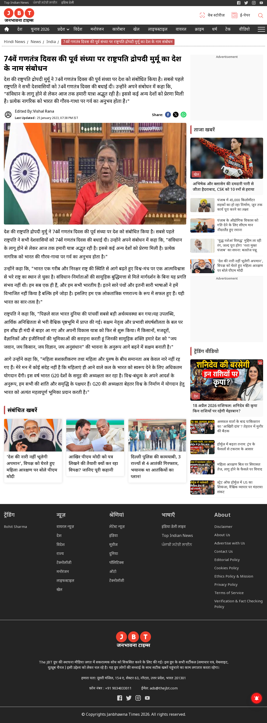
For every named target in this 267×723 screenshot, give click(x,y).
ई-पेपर (245, 16)
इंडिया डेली (67, 2)
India (51, 42)
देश (19, 30)
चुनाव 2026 (40, 30)
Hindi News (14, 42)
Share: (157, 115)
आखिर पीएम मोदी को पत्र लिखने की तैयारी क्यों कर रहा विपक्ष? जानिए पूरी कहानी (93, 463)
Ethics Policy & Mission (233, 576)
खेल (136, 30)
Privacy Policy (226, 585)
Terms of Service (229, 593)
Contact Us (223, 552)
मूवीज (113, 545)
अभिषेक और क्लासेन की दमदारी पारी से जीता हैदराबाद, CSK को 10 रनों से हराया (223, 187)
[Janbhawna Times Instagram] (254, 3)
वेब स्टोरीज (216, 16)
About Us (222, 535)
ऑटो (112, 572)
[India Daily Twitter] (246, 3)
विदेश (78, 30)
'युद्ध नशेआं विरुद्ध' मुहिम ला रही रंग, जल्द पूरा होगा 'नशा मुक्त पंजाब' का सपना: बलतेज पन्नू (239, 246)
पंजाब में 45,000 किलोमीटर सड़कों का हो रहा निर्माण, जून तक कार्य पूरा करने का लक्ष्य (239, 205)
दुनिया (113, 554)
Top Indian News (16, 2)
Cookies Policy (226, 568)
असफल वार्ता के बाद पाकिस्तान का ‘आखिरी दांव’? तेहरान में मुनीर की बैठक (240, 427)
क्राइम (199, 30)
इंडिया (113, 536)
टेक (228, 30)
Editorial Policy (227, 560)
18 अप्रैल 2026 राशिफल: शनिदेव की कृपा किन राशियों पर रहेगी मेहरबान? (225, 409)
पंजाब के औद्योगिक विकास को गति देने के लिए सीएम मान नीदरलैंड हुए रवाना (237, 225)
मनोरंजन (97, 30)
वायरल (181, 30)
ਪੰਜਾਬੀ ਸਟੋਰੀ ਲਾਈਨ (45, 2)
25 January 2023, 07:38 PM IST (46, 118)
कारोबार (118, 30)
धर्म (214, 30)
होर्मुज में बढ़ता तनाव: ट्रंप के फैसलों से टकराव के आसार (236, 447)
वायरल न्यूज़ (65, 527)
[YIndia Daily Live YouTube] (261, 3)
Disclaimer (223, 527)
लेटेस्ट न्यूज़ (117, 527)
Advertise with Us (229, 543)
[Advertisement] (226, 311)
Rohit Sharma (15, 527)
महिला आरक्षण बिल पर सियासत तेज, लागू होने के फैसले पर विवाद (239, 467)
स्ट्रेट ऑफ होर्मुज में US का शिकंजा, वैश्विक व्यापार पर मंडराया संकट (240, 487)
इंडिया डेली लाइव (174, 527)
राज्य (60, 554)
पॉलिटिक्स (116, 563)
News (36, 42)
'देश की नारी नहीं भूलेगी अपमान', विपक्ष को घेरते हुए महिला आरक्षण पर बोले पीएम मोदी (240, 266)
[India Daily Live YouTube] (147, 698)
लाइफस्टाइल (65, 581)
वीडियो (244, 30)
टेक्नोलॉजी (64, 563)
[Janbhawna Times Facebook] (239, 3)
